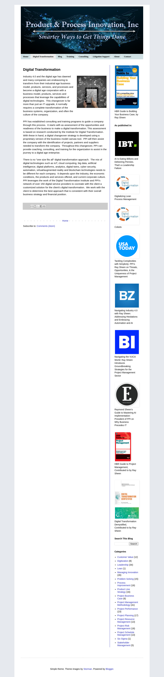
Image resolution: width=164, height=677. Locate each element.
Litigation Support (101, 56)
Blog (60, 56)
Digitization (122, 561)
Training (70, 56)
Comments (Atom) (46, 226)
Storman (87, 669)
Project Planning (125, 615)
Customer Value (125, 557)
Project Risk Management (124, 627)
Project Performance (127, 609)
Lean (119, 568)
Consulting (83, 56)
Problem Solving (125, 579)
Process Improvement (124, 584)
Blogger (109, 669)
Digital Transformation (43, 56)
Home (25, 56)
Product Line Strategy (123, 590)
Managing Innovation (127, 572)
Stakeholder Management (124, 644)
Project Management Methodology (127, 603)
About (117, 56)
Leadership (122, 564)
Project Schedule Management (125, 633)
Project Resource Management (126, 620)
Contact (127, 56)
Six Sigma (122, 638)
